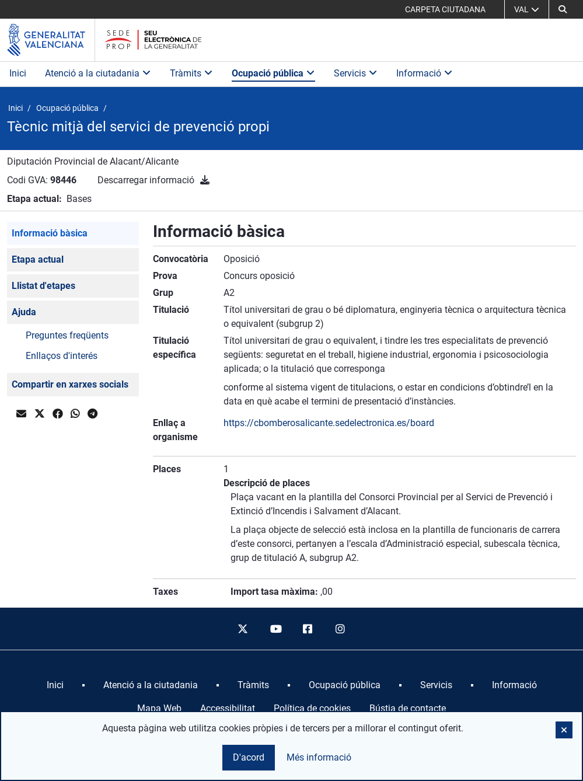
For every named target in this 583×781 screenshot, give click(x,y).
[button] (562, 9)
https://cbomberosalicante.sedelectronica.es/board (329, 422)
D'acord (248, 757)
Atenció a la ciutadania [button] (98, 73)
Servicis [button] (356, 73)
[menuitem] (55, 685)
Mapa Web (159, 708)
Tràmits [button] (191, 73)
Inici (17, 73)
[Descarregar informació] (205, 180)
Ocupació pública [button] (273, 73)
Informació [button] (424, 73)
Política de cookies (312, 708)
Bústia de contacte (407, 708)
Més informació (319, 757)
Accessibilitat (227, 708)
